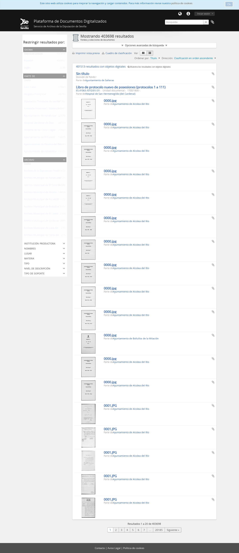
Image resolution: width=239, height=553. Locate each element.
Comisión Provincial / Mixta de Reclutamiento (50, 109)
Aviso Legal (114, 548)
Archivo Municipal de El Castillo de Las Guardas (51, 214)
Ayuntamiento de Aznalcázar (40, 116)
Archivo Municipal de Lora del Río (43, 228)
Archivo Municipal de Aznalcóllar (42, 200)
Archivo (29, 159)
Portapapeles (212, 22)
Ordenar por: (141, 58)
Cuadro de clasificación (117, 53)
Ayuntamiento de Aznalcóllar (40, 152)
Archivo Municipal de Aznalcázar (42, 178)
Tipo (26, 263)
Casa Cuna (30, 87)
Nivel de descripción (37, 268)
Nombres (30, 248)
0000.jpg (110, 100)
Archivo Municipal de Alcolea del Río (45, 192)
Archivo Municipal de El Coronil (42, 185)
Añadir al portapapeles (213, 73)
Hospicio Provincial (35, 94)
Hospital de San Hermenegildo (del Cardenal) (110, 93)
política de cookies (181, 3)
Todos (27, 80)
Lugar (28, 253)
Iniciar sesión (203, 13)
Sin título (82, 74)
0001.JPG (110, 405)
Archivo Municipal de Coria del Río (43, 235)
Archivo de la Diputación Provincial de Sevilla (49, 171)
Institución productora (39, 243)
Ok (229, 4)
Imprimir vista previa (86, 53)
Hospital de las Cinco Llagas (39, 130)
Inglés (27, 68)
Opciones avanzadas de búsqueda (144, 45)
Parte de (29, 76)
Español (28, 61)
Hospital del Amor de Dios (39, 123)
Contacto (100, 548)
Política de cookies (133, 548)
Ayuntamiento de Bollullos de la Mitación (136, 338)
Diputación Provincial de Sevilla (42, 102)
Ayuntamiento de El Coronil (39, 137)
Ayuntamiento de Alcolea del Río (42, 145)
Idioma (180, 14)
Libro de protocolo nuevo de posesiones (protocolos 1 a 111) (120, 87)
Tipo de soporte (34, 273)
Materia (29, 258)
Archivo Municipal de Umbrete (41, 221)
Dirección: (167, 58)
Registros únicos (33, 54)
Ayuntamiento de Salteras (99, 80)
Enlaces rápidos (188, 14)
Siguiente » (173, 530)
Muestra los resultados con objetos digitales (149, 66)
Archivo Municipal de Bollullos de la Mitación (50, 207)
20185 (159, 530)
